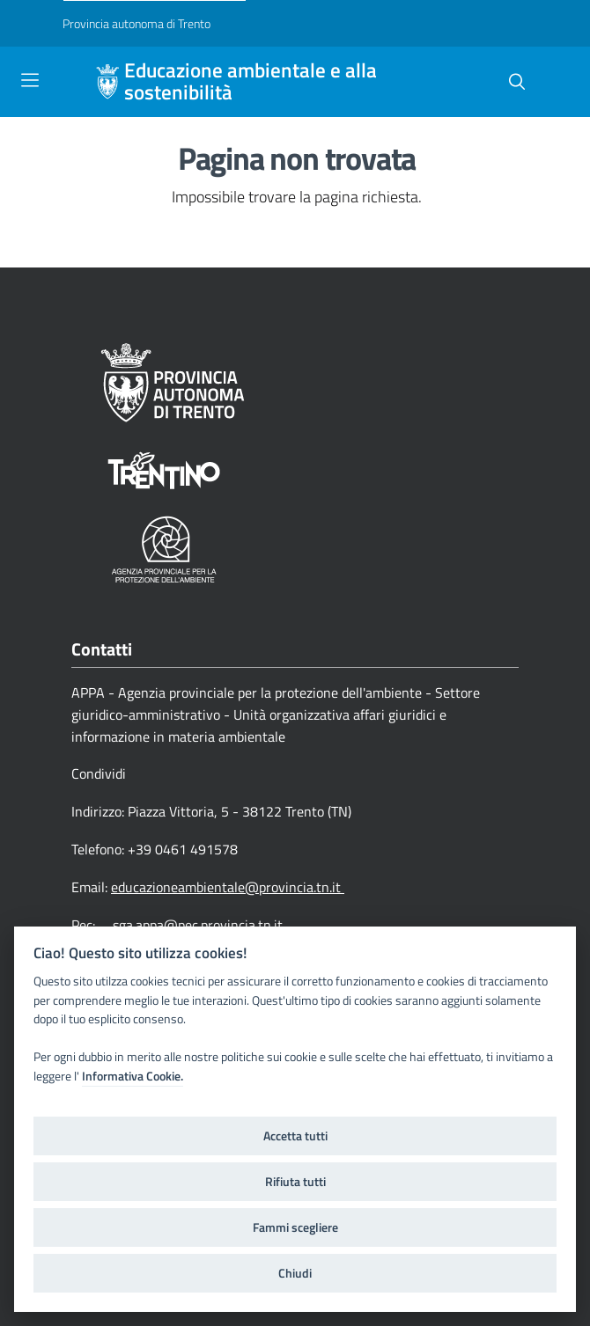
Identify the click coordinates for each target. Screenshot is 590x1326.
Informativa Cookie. (132, 1076)
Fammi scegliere (295, 1227)
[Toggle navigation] (30, 80)
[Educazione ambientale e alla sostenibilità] (107, 81)
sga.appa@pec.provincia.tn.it (198, 924)
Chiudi (295, 1273)
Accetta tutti (295, 1136)
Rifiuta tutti (295, 1181)
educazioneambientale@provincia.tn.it (227, 886)
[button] (516, 81)
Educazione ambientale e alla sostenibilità (250, 82)
